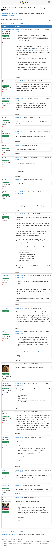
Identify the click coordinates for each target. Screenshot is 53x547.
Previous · (4, 23)
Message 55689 (19, 131)
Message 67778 (19, 437)
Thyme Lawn (6, 214)
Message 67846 (19, 470)
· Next (21, 23)
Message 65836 (19, 363)
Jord (4, 498)
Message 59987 (19, 213)
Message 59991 (19, 275)
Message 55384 (19, 29)
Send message (5, 36)
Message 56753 (19, 179)
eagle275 (4, 470)
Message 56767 (19, 191)
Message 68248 (19, 485)
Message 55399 (19, 80)
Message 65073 (19, 331)
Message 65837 (19, 383)
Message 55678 (19, 117)
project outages (29, 50)
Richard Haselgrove (8, 29)
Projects (14, 13)
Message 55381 (19, 31)
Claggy (4, 332)
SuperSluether (6, 98)
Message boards (6, 13)
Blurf (4, 117)
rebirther (4, 364)
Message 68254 (19, 497)
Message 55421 (19, 98)
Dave (4, 81)
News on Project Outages (35, 352)
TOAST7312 (5, 308)
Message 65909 (19, 411)
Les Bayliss (5, 383)
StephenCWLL (6, 485)
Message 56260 (19, 157)
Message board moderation (8, 15)
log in (20, 19)
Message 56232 (19, 145)
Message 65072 (19, 308)
